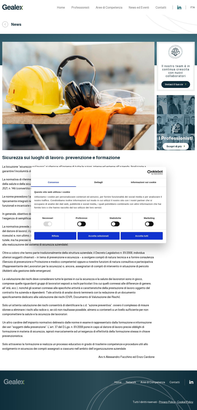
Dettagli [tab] (98, 182)
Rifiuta (55, 236)
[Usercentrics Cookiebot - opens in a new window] (149, 172)
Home (61, 7)
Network (131, 382)
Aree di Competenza (109, 7)
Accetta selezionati (98, 236)
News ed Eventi (139, 7)
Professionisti (80, 7)
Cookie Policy (185, 402)
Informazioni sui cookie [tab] (143, 182)
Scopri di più (174, 146)
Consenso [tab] (53, 182)
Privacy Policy (167, 402)
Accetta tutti (141, 236)
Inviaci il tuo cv (174, 84)
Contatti (161, 7)
